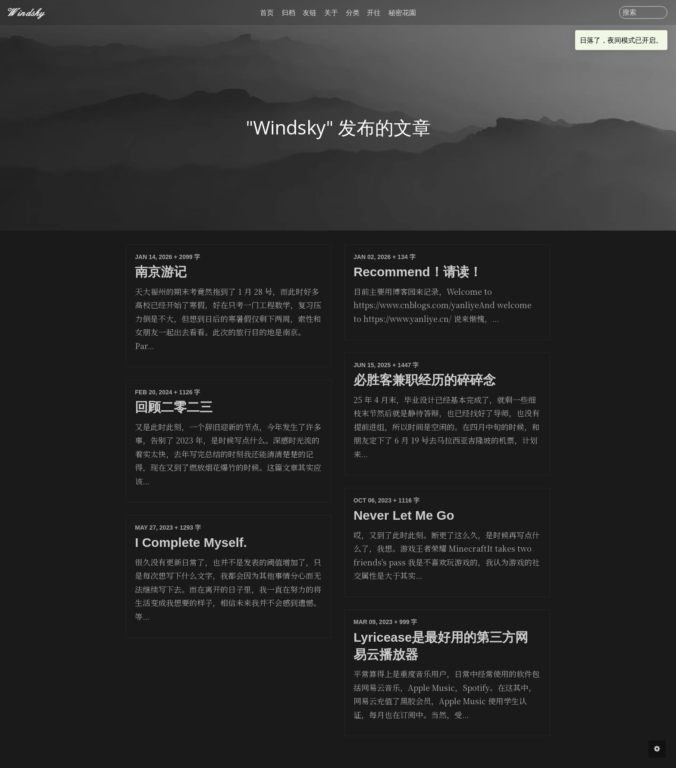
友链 (309, 12)
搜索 (629, 12)
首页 (267, 12)
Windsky (26, 12)
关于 (331, 12)
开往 (374, 12)
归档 (288, 12)
